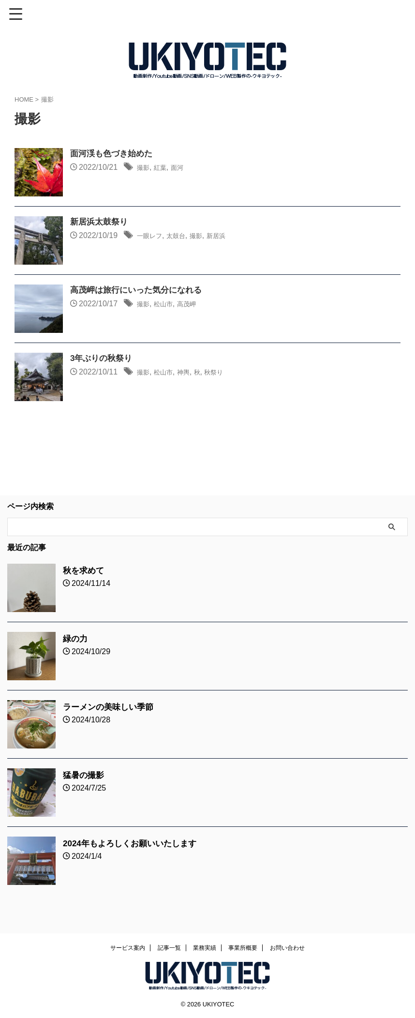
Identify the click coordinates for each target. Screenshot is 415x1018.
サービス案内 (127, 947)
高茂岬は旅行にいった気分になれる (139, 291)
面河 (184, 168)
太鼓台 (183, 236)
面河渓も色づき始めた (113, 154)
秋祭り (227, 373)
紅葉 (164, 168)
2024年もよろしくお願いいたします (133, 843)
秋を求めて (84, 570)
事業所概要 (242, 947)
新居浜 (231, 236)
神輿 (192, 373)
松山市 (168, 304)
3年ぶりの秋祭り (103, 359)
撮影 (144, 168)
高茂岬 (196, 304)
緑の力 (76, 639)
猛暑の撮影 (84, 775)
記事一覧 (169, 947)
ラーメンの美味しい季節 (111, 707)
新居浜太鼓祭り (100, 222)
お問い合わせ (287, 947)
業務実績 (204, 947)
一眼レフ (152, 236)
